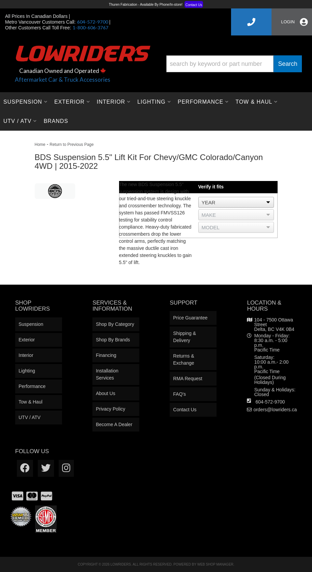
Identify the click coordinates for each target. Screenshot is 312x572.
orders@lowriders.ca (275, 409)
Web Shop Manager (215, 564)
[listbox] (236, 202)
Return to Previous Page (72, 144)
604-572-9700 (270, 402)
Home (40, 144)
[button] (234, 63)
